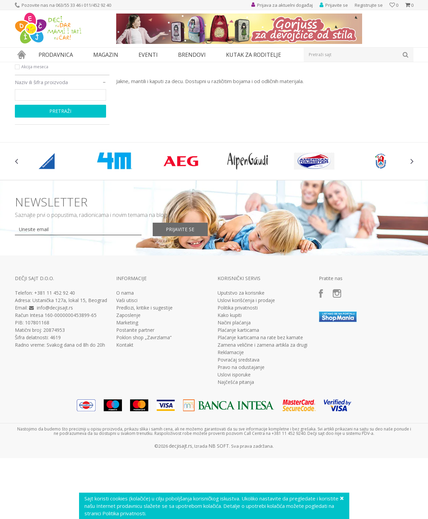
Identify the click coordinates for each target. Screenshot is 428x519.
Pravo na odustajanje (241, 429)
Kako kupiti (230, 377)
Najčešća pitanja (236, 444)
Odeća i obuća (74, 66)
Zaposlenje (128, 377)
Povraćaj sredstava (238, 422)
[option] (48, 223)
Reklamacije (231, 414)
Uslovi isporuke (234, 437)
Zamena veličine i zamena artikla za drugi (262, 407)
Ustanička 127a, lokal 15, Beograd (69, 362)
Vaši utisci (126, 362)
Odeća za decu (107, 66)
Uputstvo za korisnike (241, 355)
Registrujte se (369, 5)
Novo (26, 121)
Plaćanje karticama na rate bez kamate (260, 399)
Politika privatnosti (238, 370)
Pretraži (60, 173)
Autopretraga (259, 77)
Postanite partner (135, 392)
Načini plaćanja (234, 385)
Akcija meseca (34, 129)
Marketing (127, 385)
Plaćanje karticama (238, 392)
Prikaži (341, 77)
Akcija (26, 113)
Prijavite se (181, 291)
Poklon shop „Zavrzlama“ (144, 399)
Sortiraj (289, 77)
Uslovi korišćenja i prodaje (246, 362)
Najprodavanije (36, 104)
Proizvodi (46, 66)
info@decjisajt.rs (55, 370)
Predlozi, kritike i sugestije (144, 370)
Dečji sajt (23, 66)
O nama (125, 355)
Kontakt (124, 407)
